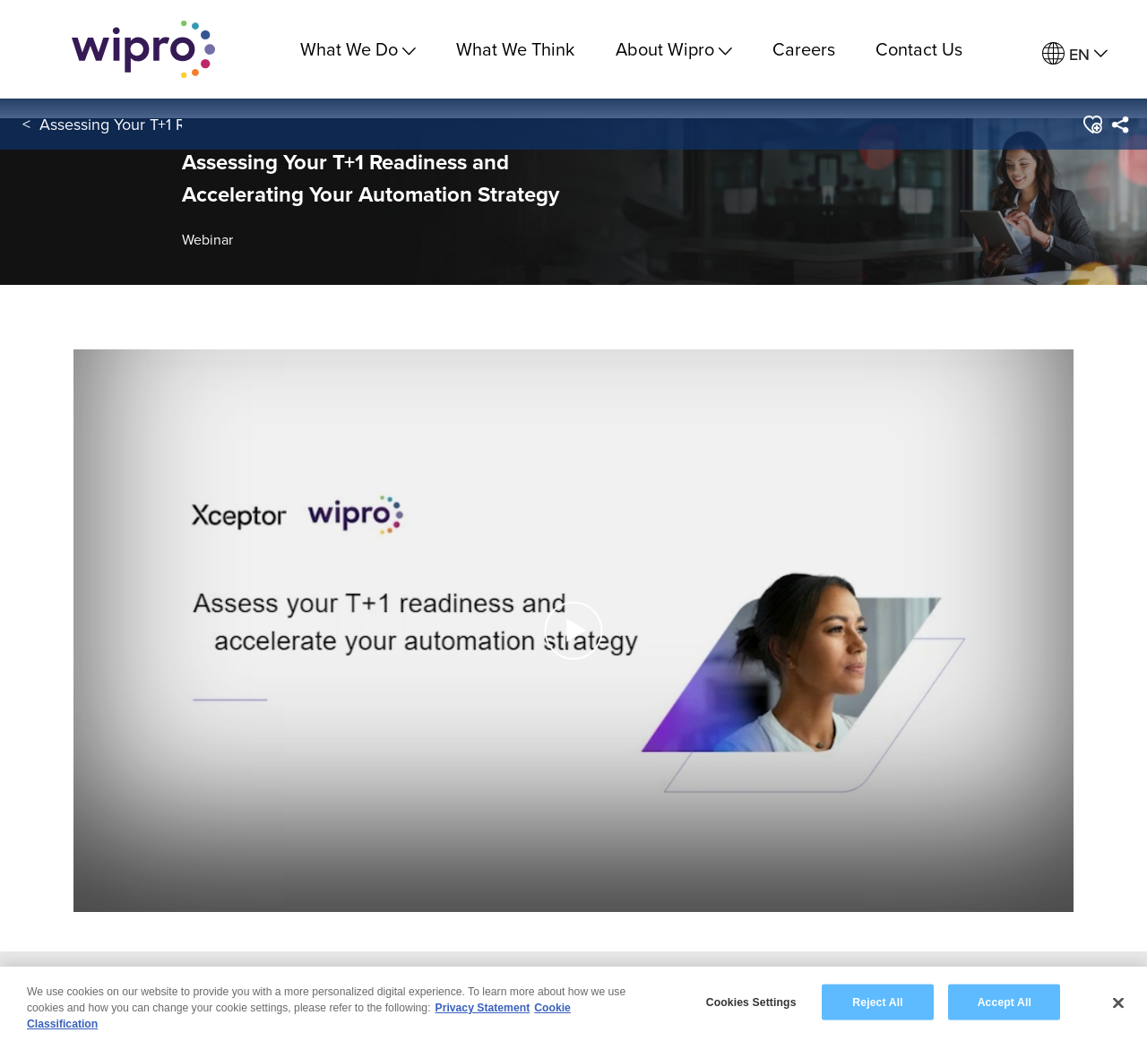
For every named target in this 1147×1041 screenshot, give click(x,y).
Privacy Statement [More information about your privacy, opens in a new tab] (483, 1008)
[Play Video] (573, 629)
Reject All (877, 1002)
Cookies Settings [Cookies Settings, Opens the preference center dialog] (751, 1002)
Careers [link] (803, 49)
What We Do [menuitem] (358, 49)
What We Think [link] (515, 49)
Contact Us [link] (918, 49)
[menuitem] (1075, 54)
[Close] (1118, 1003)
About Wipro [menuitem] (674, 49)
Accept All (1004, 1002)
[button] (1091, 124)
